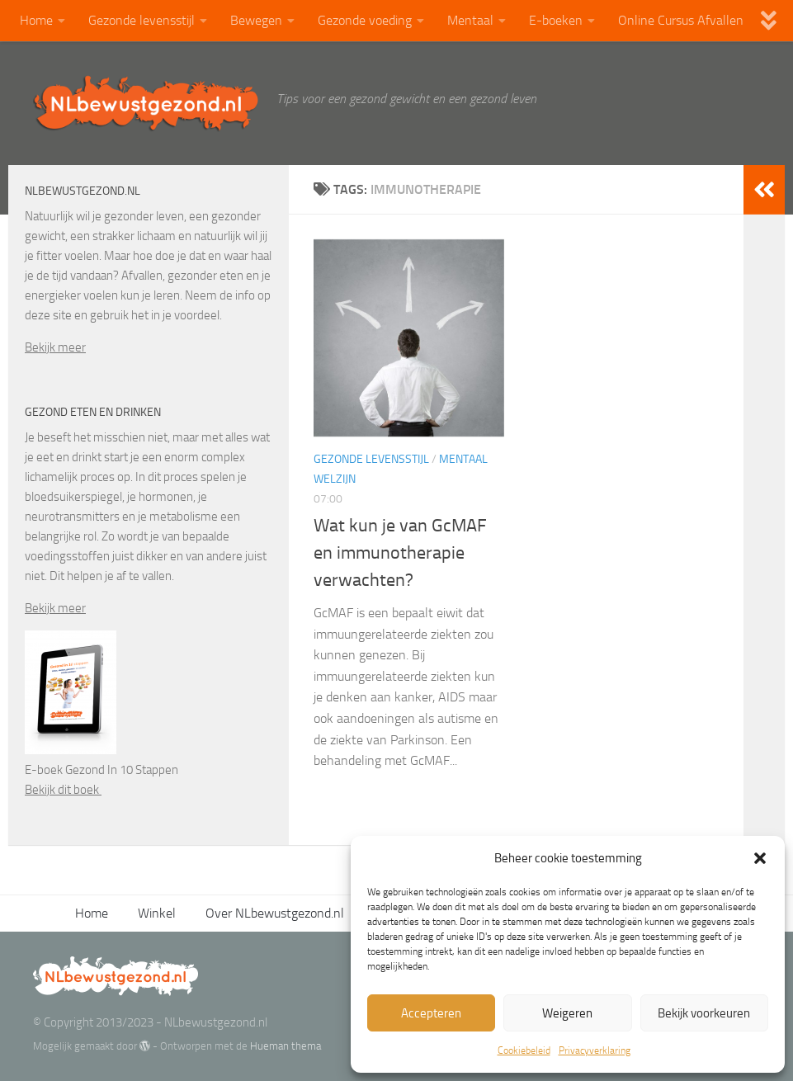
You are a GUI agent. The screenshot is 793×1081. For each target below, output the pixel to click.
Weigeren (567, 1013)
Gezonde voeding (365, 20)
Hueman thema (285, 1046)
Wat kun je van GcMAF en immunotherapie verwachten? (400, 553)
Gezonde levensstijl (141, 20)
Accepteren (431, 1013)
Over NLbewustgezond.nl (274, 913)
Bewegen (256, 20)
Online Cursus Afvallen (680, 20)
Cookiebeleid (524, 1050)
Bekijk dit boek (63, 789)
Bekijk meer (55, 347)
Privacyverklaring (594, 1050)
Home (36, 20)
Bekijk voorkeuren (704, 1013)
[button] (760, 858)
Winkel (157, 913)
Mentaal (470, 20)
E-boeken (556, 20)
